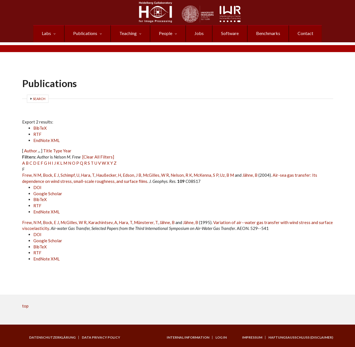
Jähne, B (249, 175)
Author (30, 150)
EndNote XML (46, 140)
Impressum (252, 337)
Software (230, 33)
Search (39, 99)
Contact (305, 33)
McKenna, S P (206, 175)
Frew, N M (31, 175)
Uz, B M (227, 175)
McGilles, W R (156, 175)
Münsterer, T (146, 222)
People (165, 33)
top (25, 305)
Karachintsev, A (102, 222)
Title (47, 150)
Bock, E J (51, 175)
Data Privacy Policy (101, 337)
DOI (37, 187)
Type (57, 150)
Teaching (128, 33)
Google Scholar (47, 193)
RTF (37, 134)
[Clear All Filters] (98, 156)
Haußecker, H (108, 175)
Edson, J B (132, 175)
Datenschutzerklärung (52, 337)
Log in (221, 337)
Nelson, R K (181, 175)
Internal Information (188, 337)
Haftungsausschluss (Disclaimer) (300, 337)
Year (67, 150)
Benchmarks (268, 33)
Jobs (199, 33)
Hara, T (87, 175)
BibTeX (40, 128)
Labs (46, 33)
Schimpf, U (70, 175)
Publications (85, 33)
